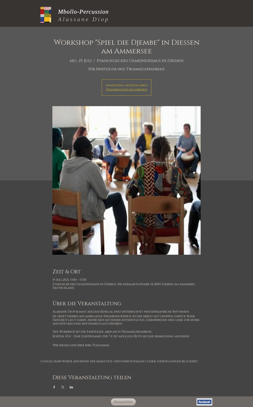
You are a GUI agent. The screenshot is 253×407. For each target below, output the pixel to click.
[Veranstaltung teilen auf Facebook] (54, 387)
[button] (123, 401)
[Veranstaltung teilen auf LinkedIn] (71, 387)
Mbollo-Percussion (83, 11)
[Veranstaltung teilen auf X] (62, 387)
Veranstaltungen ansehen (126, 90)
